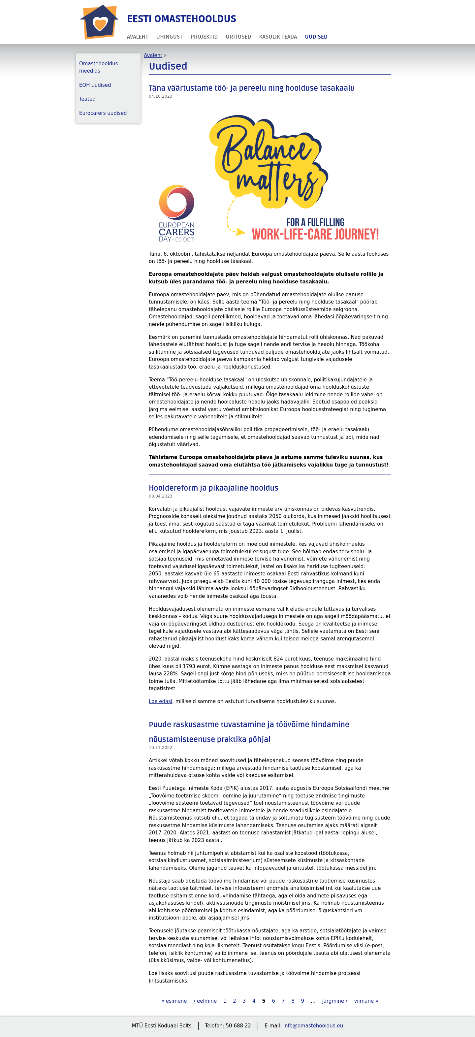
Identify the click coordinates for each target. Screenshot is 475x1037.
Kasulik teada (278, 36)
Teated (87, 99)
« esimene (174, 1001)
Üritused (238, 36)
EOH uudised (95, 85)
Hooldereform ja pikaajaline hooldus (213, 488)
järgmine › (335, 1001)
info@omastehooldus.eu (313, 1026)
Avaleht (137, 36)
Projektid (204, 36)
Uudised (316, 36)
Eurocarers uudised (103, 113)
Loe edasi (160, 701)
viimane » (366, 1001)
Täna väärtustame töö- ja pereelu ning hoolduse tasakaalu (252, 88)
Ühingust (169, 36)
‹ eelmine (205, 1001)
